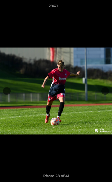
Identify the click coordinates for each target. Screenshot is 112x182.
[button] (94, 7)
